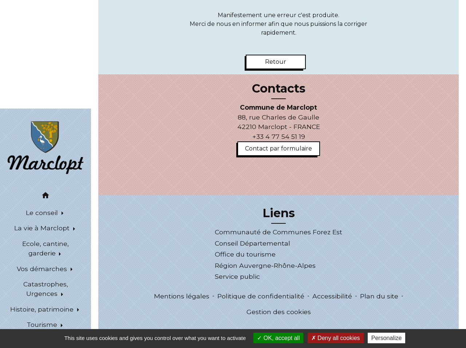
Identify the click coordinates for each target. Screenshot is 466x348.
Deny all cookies (335, 338)
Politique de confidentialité (260, 296)
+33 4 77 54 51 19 (278, 136)
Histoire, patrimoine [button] (42, 309)
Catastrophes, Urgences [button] (45, 288)
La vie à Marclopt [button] (42, 228)
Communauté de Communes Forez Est (278, 232)
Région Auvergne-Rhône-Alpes (265, 265)
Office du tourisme (245, 254)
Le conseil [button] (43, 212)
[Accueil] (45, 147)
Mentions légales (181, 296)
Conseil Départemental (252, 243)
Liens (278, 213)
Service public (237, 276)
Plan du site (379, 296)
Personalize (386, 338)
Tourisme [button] (43, 324)
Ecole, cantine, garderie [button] (45, 248)
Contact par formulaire (278, 148)
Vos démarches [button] (43, 269)
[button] (45, 196)
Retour (275, 61)
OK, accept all (278, 338)
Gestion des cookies (278, 312)
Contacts (278, 88)
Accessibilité (332, 296)
